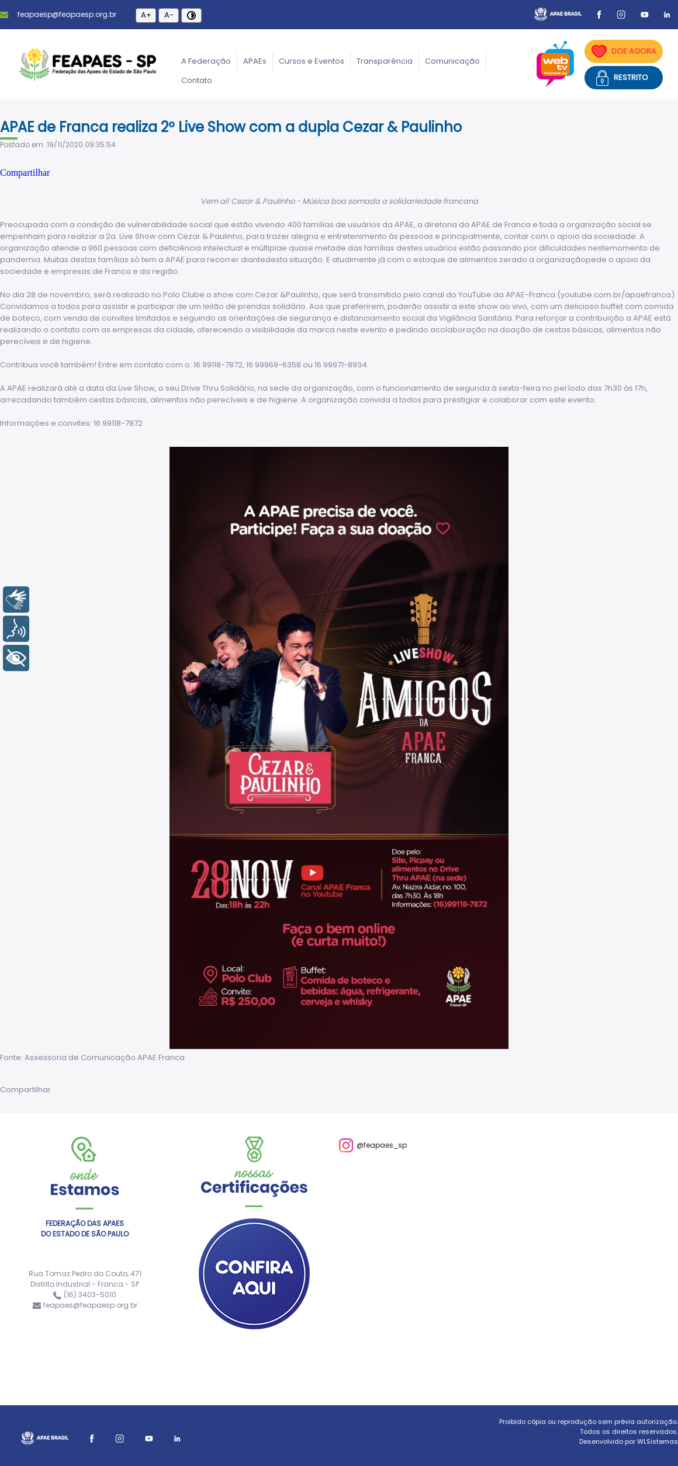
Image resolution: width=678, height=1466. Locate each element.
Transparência (385, 61)
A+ (146, 14)
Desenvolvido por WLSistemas (628, 1441)
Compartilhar (25, 173)
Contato (196, 80)
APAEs (255, 61)
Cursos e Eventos (311, 61)
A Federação (206, 61)
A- (169, 14)
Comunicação (452, 61)
